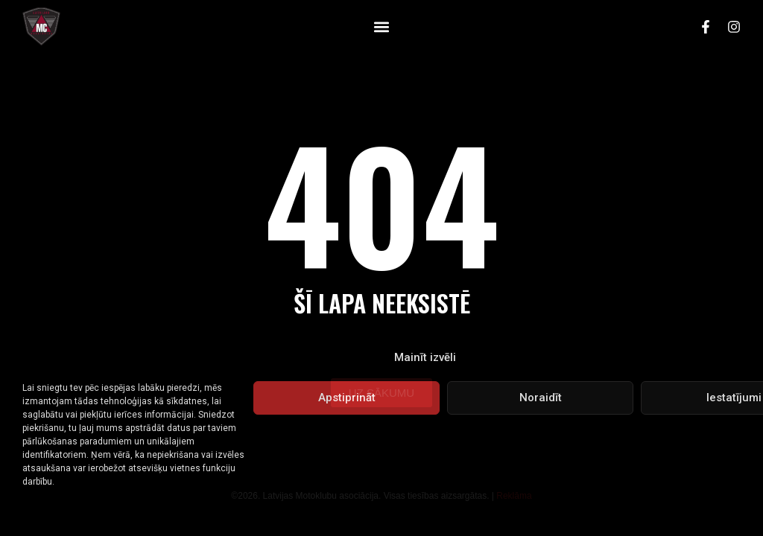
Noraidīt (540, 397)
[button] (381, 26)
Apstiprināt (347, 397)
